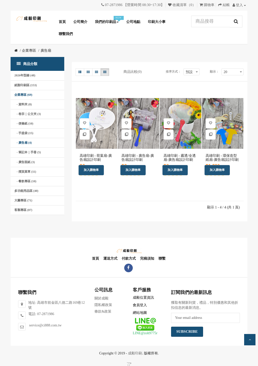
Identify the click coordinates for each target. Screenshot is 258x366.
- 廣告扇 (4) (23, 142)
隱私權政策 (103, 305)
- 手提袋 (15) (23, 133)
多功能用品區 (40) (26, 191)
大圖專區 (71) (23, 200)
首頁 (95, 258)
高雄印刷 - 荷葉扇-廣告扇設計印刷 (96, 157)
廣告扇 (46, 50)
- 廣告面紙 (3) (24, 162)
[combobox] (191, 71)
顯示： (214, 71)
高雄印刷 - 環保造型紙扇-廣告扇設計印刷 (222, 157)
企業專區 (29, 50)
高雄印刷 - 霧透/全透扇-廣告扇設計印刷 (180, 157)
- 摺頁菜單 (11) (25, 171)
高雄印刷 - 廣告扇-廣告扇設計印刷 (137, 157)
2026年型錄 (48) (24, 75)
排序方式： (173, 71)
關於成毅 (101, 298)
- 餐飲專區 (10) (25, 181)
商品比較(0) (132, 72)
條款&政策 (102, 311)
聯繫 (162, 258)
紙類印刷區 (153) (25, 85)
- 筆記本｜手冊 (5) (27, 152)
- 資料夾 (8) (23, 104)
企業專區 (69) (23, 95)
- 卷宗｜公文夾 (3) (27, 114)
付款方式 (128, 258)
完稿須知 (146, 258)
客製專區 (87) (23, 210)
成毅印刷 (135, 353)
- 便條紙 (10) (23, 123)
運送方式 (110, 258)
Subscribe (187, 331)
